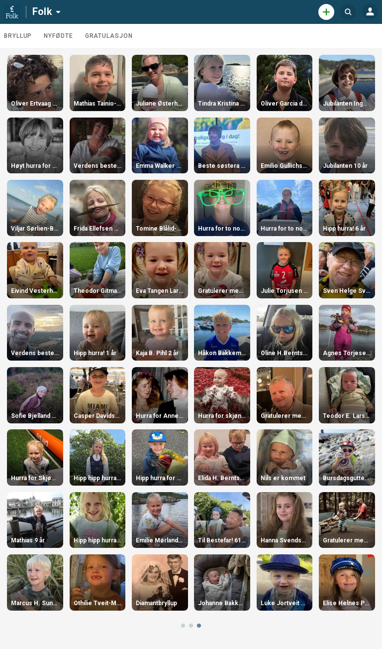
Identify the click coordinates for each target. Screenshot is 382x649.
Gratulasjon (109, 35)
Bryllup (18, 35)
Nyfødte (58, 35)
